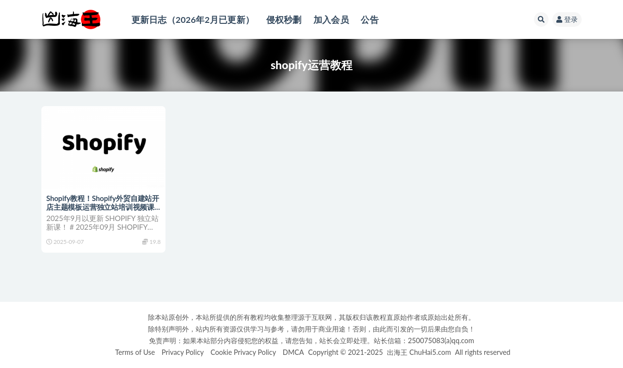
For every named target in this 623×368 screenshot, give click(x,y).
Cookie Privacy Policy (243, 352)
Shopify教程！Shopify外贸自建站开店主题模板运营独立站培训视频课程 (102, 207)
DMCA (293, 352)
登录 (567, 19)
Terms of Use (135, 352)
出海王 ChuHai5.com (419, 352)
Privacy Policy (183, 352)
